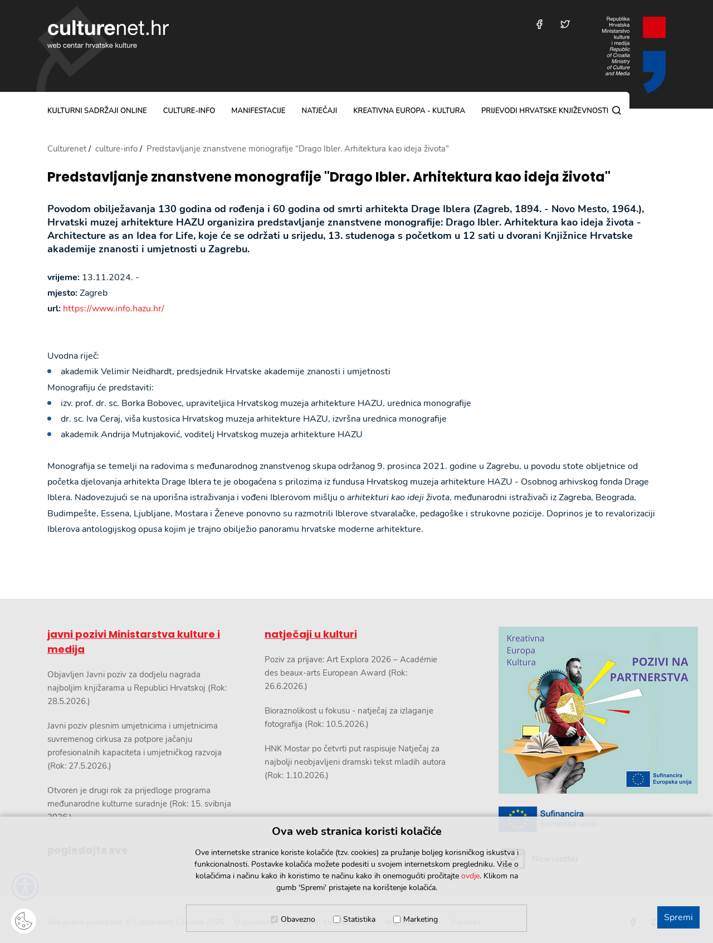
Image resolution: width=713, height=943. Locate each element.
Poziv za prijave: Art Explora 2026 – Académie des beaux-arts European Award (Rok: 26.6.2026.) (351, 673)
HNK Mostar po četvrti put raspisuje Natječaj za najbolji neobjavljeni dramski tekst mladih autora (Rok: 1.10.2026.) (355, 762)
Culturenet (66, 148)
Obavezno (298, 919)
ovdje (470, 876)
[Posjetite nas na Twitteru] (565, 24)
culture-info (189, 111)
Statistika (359, 919)
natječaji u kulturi (311, 634)
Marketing (420, 919)
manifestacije (258, 111)
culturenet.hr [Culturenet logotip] (108, 34)
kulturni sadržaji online (97, 111)
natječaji (319, 111)
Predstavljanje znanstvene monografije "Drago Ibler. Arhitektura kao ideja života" (329, 177)
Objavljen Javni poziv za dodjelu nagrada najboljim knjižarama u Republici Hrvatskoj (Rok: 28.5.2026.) (137, 688)
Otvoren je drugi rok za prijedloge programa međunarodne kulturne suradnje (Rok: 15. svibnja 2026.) (139, 804)
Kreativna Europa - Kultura (409, 111)
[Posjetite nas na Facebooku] (539, 24)
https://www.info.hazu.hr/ (113, 308)
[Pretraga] (616, 110)
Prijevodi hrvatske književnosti (544, 111)
